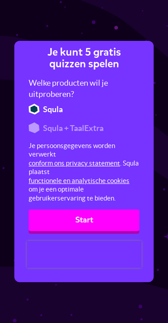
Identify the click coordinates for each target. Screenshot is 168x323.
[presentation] (84, 254)
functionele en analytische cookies (79, 180)
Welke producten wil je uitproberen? (68, 88)
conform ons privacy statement (74, 163)
